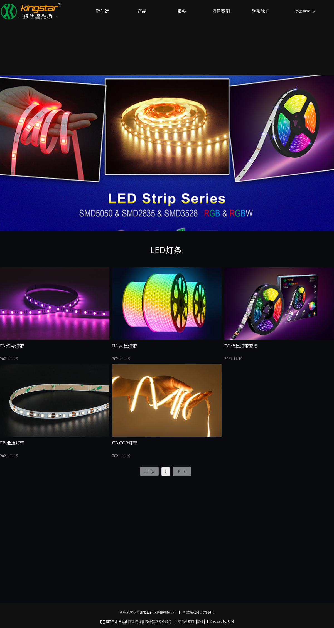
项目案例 (221, 11)
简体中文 (302, 11)
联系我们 (260, 11)
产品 (141, 11)
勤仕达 (102, 11)
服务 (181, 11)
